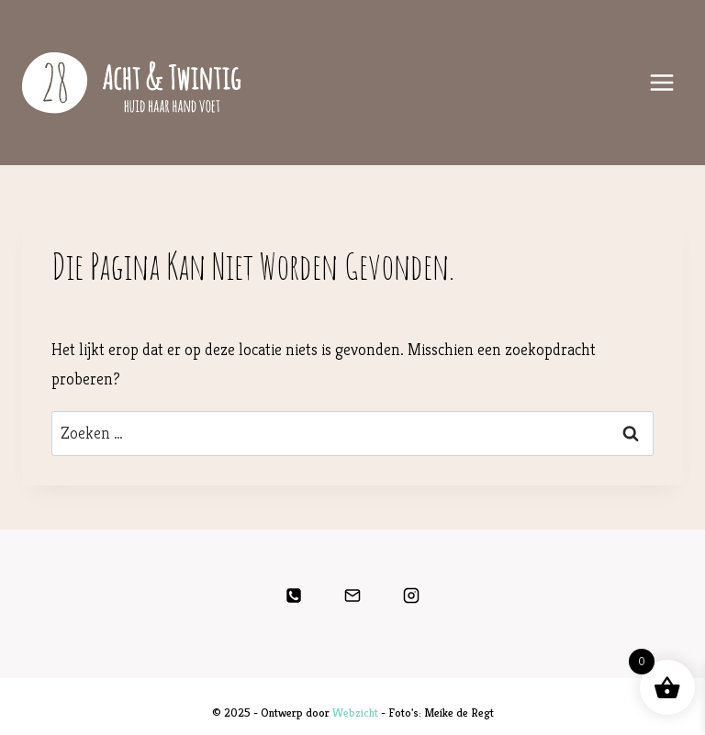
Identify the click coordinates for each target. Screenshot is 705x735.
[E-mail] (352, 595)
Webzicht (355, 712)
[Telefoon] (293, 595)
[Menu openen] (661, 82)
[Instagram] (411, 595)
